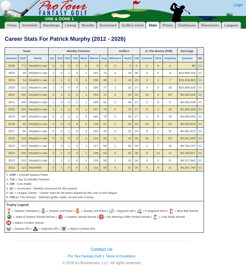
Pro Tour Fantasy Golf (84, 256)
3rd (67, 58)
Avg (104, 58)
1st (52, 58)
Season (11, 58)
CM (136, 58)
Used (127, 58)
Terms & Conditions (120, 256)
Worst (94, 58)
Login (238, 5)
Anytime (170, 58)
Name (38, 58)
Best (84, 58)
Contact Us (101, 249)
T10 (75, 58)
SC (200, 65)
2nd (59, 58)
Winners (115, 58)
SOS (158, 58)
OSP (23, 58)
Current (146, 58)
